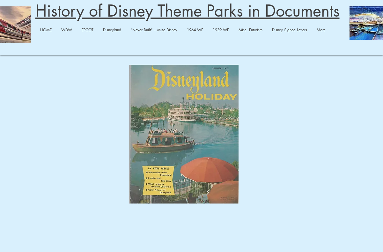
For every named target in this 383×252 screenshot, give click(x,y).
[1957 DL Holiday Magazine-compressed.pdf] (184, 135)
